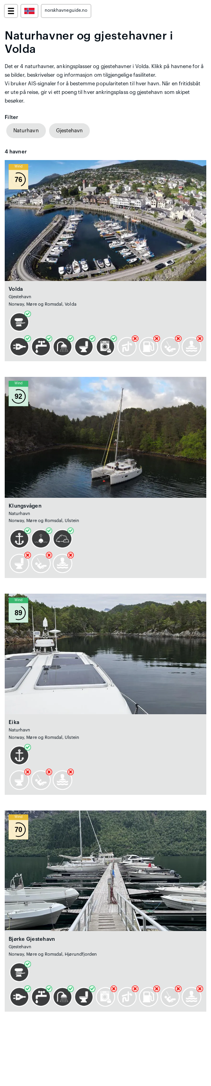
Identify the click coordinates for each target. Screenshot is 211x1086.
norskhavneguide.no (66, 10)
